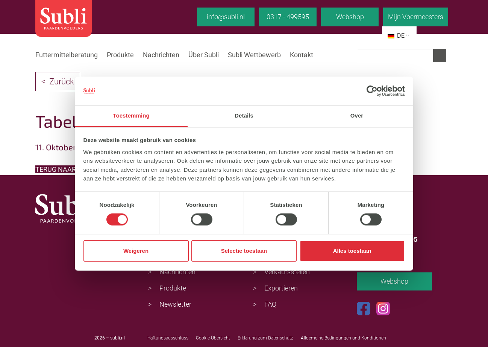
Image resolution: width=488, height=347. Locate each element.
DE (396, 35)
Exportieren (281, 288)
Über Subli (203, 55)
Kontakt (301, 55)
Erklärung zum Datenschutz (265, 338)
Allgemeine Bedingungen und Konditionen (343, 338)
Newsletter (175, 304)
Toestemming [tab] (131, 116)
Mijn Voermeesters (415, 17)
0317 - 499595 (288, 17)
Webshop (350, 17)
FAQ (270, 304)
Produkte (120, 55)
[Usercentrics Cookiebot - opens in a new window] (372, 90)
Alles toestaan (352, 251)
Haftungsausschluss (167, 338)
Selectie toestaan (244, 251)
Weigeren (136, 251)
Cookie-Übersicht (213, 338)
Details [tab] (244, 116)
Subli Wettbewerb (254, 55)
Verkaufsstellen (287, 272)
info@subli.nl (226, 17)
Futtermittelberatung (66, 55)
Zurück (61, 81)
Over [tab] (357, 116)
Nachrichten (161, 55)
